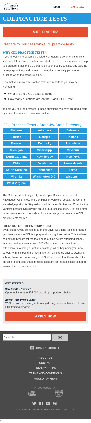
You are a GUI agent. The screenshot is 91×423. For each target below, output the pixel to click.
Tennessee (44, 170)
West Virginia (16, 183)
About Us (45, 357)
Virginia (16, 176)
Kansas (16, 143)
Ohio (16, 163)
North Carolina (16, 156)
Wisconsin (73, 176)
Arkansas (44, 130)
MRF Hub (69, 409)
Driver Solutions (10, 6)
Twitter (34, 403)
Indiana (73, 137)
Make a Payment (45, 378)
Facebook (41, 403)
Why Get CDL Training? (18, 289)
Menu (56, 7)
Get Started (45, 31)
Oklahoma (44, 163)
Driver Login (46, 348)
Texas (73, 170)
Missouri (73, 150)
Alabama (16, 130)
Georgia (44, 137)
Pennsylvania (72, 163)
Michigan (16, 150)
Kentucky (44, 143)
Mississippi (45, 150)
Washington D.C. (44, 176)
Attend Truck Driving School (20, 300)
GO (60, 337)
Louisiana (73, 143)
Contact (45, 363)
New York (73, 156)
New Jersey (44, 156)
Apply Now (77, 7)
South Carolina (16, 170)
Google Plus (55, 403)
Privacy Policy (45, 368)
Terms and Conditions (45, 373)
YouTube (48, 403)
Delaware (72, 130)
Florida (16, 137)
